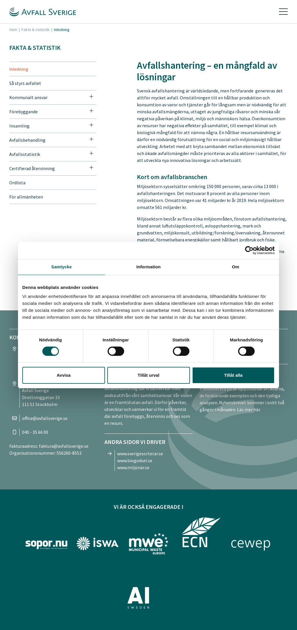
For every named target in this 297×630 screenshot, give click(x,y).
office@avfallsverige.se (45, 418)
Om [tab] (235, 266)
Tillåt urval (149, 375)
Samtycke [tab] (61, 266)
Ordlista (17, 182)
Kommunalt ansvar (28, 97)
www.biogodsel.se (134, 460)
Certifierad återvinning (32, 168)
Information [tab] (148, 266)
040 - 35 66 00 (35, 432)
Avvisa (64, 375)
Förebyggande (23, 111)
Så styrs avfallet (25, 83)
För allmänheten (26, 197)
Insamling (19, 126)
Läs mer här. (249, 409)
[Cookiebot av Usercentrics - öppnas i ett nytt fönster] (249, 250)
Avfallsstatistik (24, 154)
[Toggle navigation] (283, 11)
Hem (13, 29)
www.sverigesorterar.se (140, 453)
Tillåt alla (233, 375)
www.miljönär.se (133, 467)
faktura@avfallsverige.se (63, 446)
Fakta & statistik (35, 29)
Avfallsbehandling (27, 140)
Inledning (18, 69)
